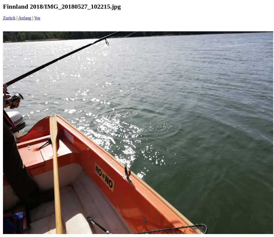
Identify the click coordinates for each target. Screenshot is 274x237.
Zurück (9, 18)
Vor (37, 18)
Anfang (24, 18)
